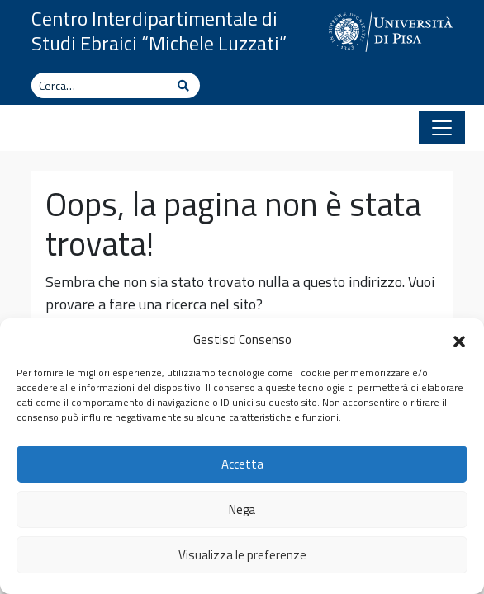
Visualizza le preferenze (242, 554)
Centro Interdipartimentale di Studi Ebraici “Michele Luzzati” (159, 30)
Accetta (242, 464)
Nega (242, 509)
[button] (459, 340)
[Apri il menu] (442, 127)
